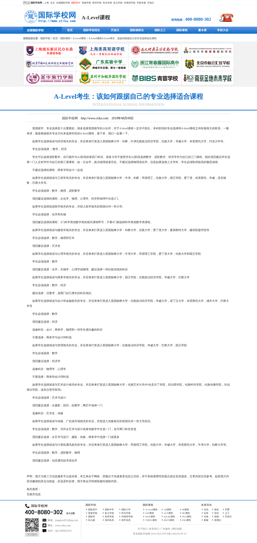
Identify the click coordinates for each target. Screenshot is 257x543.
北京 (52, 2)
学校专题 (141, 2)
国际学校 (45, 38)
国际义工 (160, 30)
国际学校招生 (91, 30)
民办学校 (107, 2)
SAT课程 (149, 513)
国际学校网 (36, 2)
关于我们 (142, 529)
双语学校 (96, 2)
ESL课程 (186, 520)
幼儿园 (91, 520)
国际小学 (126, 509)
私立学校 (118, 2)
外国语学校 (129, 2)
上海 (46, 2)
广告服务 (165, 529)
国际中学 (109, 509)
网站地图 (177, 529)
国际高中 (75, 2)
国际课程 (181, 30)
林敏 (206, 520)
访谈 (206, 516)
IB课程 (185, 509)
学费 (227, 509)
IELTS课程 (169, 520)
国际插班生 (137, 30)
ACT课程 (168, 513)
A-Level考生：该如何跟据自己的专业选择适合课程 (129, 38)
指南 (216, 516)
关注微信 (32, 534)
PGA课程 (186, 516)
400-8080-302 (198, 19)
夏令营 (202, 30)
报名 (216, 509)
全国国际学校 (63, 2)
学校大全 (222, 30)
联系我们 (154, 529)
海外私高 (109, 520)
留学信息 (126, 520)
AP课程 (167, 509)
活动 (206, 509)
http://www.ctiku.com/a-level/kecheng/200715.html (95, 468)
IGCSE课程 (169, 516)
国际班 (91, 516)
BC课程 (186, 513)
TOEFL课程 (151, 520)
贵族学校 (86, 2)
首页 (70, 30)
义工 (227, 513)
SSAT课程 (150, 516)
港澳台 (217, 520)
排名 (216, 513)
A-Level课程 (96, 17)
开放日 (150, 2)
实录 (206, 513)
